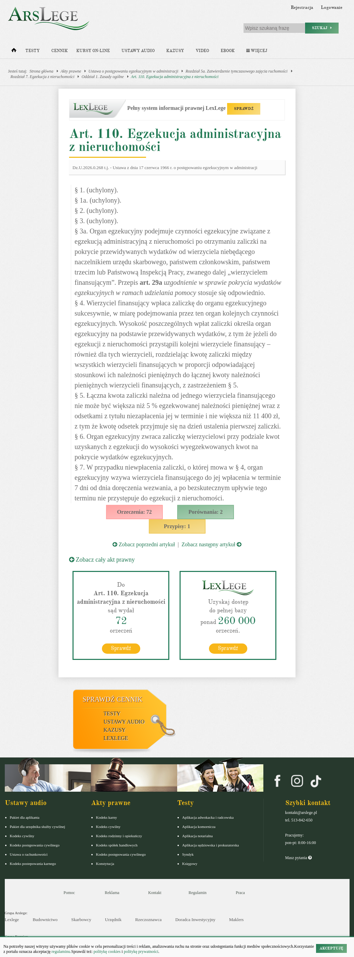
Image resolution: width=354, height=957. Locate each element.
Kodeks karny (106, 817)
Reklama (112, 892)
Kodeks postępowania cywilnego (35, 845)
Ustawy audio (138, 50)
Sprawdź (121, 648)
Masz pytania (298, 857)
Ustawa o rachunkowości (29, 854)
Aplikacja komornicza (198, 826)
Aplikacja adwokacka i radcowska (208, 817)
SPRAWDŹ (243, 108)
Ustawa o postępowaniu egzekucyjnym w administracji (133, 71)
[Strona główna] (13, 52)
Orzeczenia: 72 (134, 512)
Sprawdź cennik (113, 699)
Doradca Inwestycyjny (195, 919)
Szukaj (322, 28)
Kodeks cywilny (22, 835)
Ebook (228, 50)
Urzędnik (113, 919)
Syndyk (188, 854)
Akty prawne (71, 71)
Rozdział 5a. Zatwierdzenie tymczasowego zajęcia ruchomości (236, 71)
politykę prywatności (141, 951)
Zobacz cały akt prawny (102, 559)
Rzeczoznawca (148, 919)
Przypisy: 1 (177, 526)
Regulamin (197, 892)
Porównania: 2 (205, 512)
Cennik (59, 50)
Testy (32, 50)
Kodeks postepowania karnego (33, 863)
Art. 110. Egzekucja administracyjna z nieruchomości (175, 76)
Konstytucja (105, 863)
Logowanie (331, 7)
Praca (240, 892)
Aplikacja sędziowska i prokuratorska (210, 845)
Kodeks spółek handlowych (117, 845)
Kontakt (154, 892)
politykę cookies (107, 951)
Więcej (256, 50)
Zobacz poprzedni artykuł (144, 544)
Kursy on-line (93, 50)
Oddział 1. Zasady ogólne (102, 76)
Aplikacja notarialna (197, 835)
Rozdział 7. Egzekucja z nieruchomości (43, 76)
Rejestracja (302, 7)
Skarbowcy (81, 919)
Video (202, 50)
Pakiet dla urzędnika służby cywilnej (37, 826)
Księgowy (190, 863)
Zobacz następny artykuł (211, 544)
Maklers (236, 919)
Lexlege (12, 919)
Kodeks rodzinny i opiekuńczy (119, 835)
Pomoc (69, 892)
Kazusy (175, 50)
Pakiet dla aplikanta (25, 817)
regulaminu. (61, 951)
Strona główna (41, 71)
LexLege (116, 738)
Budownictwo (44, 919)
